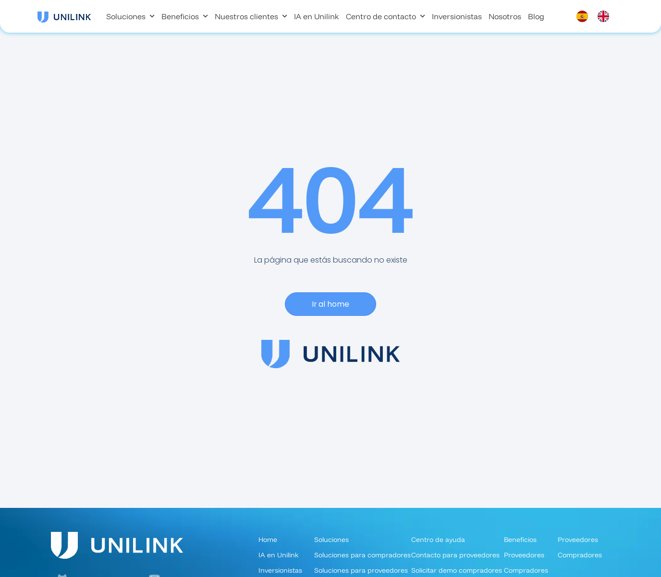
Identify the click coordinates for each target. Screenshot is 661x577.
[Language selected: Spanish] (597, 16)
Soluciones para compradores (362, 555)
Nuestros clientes (251, 16)
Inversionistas (457, 16)
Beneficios (184, 16)
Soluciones (130, 16)
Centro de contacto (385, 16)
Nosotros (505, 16)
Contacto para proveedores (455, 555)
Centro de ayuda (438, 539)
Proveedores (524, 555)
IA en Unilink (316, 16)
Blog (536, 16)
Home (267, 539)
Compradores (580, 555)
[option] (606, 16)
